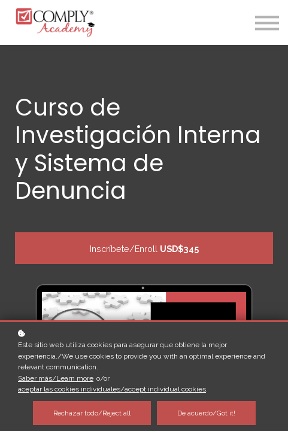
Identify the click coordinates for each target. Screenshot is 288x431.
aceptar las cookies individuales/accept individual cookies (112, 389)
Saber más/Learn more (55, 378)
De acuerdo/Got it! (206, 413)
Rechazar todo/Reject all (92, 413)
